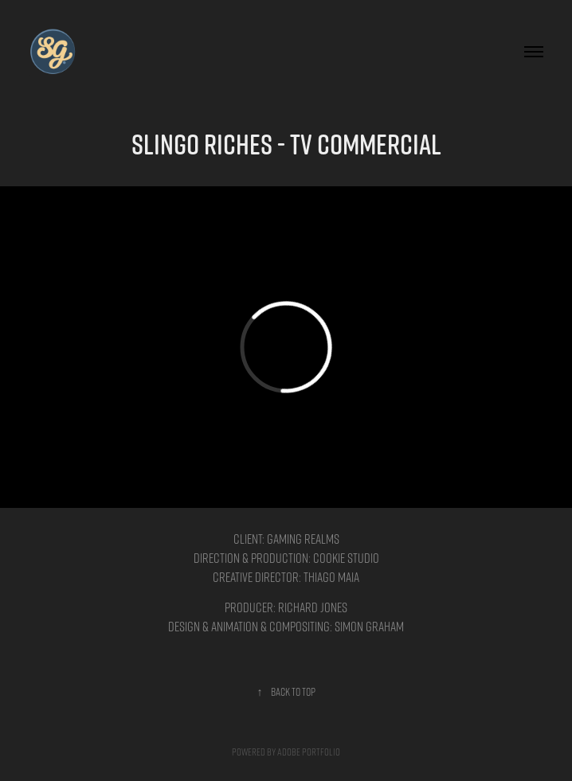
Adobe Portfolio (308, 751)
